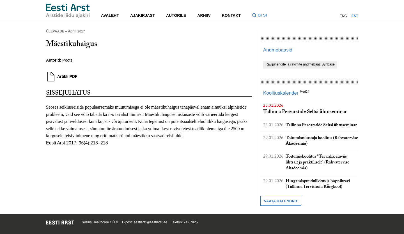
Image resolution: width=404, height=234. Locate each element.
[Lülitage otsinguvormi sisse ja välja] (261, 16)
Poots (67, 60)
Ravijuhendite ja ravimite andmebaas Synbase (300, 64)
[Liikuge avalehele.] (68, 10)
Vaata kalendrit (281, 201)
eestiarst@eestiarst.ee (150, 222)
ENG (343, 16)
